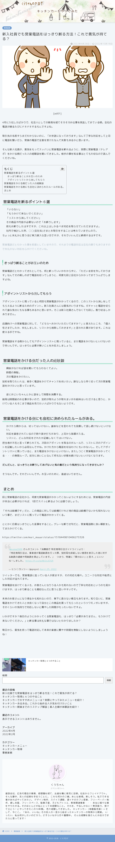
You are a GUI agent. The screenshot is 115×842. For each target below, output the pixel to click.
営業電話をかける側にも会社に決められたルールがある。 (34, 187)
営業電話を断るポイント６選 (19, 172)
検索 (4, 675)
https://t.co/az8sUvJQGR (39, 560)
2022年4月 (8, 730)
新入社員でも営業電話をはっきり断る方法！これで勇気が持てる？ (39, 693)
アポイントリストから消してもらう (26, 179)
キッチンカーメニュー (14, 745)
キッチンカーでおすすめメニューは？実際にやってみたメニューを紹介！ (43, 700)
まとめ (7, 190)
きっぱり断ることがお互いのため (25, 176)
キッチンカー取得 (12, 749)
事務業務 (7, 28)
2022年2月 (8, 734)
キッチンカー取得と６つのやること (22, 696)
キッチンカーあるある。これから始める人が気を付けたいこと (37, 703)
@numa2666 (15, 549)
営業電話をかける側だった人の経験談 (24, 183)
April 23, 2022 (48, 569)
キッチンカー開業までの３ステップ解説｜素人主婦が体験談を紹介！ (41, 707)
